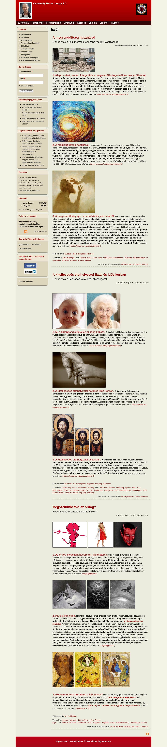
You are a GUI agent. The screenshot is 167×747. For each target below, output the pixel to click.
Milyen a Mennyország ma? (33, 165)
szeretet (81, 260)
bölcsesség (67, 488)
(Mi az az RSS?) (40, 231)
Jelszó (22, 79)
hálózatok (68, 254)
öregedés (90, 484)
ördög (112, 723)
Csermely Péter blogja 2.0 (49, 3)
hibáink (65, 723)
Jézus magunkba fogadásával (122, 697)
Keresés (81, 23)
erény (91, 720)
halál (77, 258)
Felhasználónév (25, 72)
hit (74, 254)
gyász (89, 258)
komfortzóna (118, 258)
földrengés (71, 258)
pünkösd (65, 260)
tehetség (90, 254)
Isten (100, 258)
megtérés (105, 723)
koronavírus (107, 258)
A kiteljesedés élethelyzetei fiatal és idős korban (89, 274)
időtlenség (120, 488)
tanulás (88, 260)
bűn (79, 720)
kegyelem (96, 723)
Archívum (69, 23)
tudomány (107, 484)
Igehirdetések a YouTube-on (30, 245)
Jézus (95, 258)
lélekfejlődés (81, 254)
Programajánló (53, 23)
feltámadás (82, 488)
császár (85, 720)
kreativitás (128, 258)
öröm (91, 490)
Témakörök (37, 23)
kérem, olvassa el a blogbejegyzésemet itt (112, 94)
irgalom (127, 488)
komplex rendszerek (80, 490)
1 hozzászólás (129, 726)
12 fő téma (23, 23)
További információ (141, 264)
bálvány (65, 720)
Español (104, 23)
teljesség (82, 493)
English (93, 23)
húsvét (83, 258)
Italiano (115, 23)
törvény (144, 723)
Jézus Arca (67, 490)
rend (116, 490)
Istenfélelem (81, 723)
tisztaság (90, 493)
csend (74, 488)
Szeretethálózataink (30, 104)
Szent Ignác (136, 490)
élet (64, 258)
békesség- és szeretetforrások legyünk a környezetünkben (114, 705)
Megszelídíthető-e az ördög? (74, 507)
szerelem (73, 260)
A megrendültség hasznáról (74, 37)
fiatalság (91, 488)
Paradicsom (108, 490)
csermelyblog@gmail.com (29, 190)
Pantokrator (98, 490)
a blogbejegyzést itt (89, 574)
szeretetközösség (122, 723)
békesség (73, 720)
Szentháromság (125, 490)
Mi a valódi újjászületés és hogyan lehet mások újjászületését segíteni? (32, 159)
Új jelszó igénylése (26, 86)
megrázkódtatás (139, 258)
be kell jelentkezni (127, 264)
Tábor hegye (135, 723)
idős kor (112, 488)
